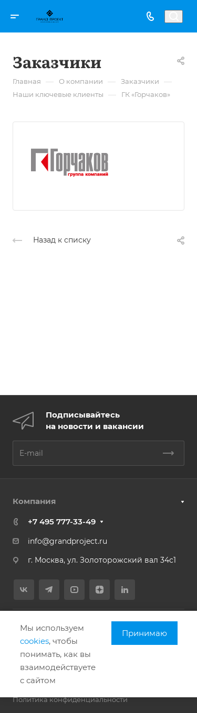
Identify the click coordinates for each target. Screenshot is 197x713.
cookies (34, 641)
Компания (34, 501)
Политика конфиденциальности (70, 699)
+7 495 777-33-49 (62, 521)
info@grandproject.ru (67, 541)
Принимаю (144, 633)
